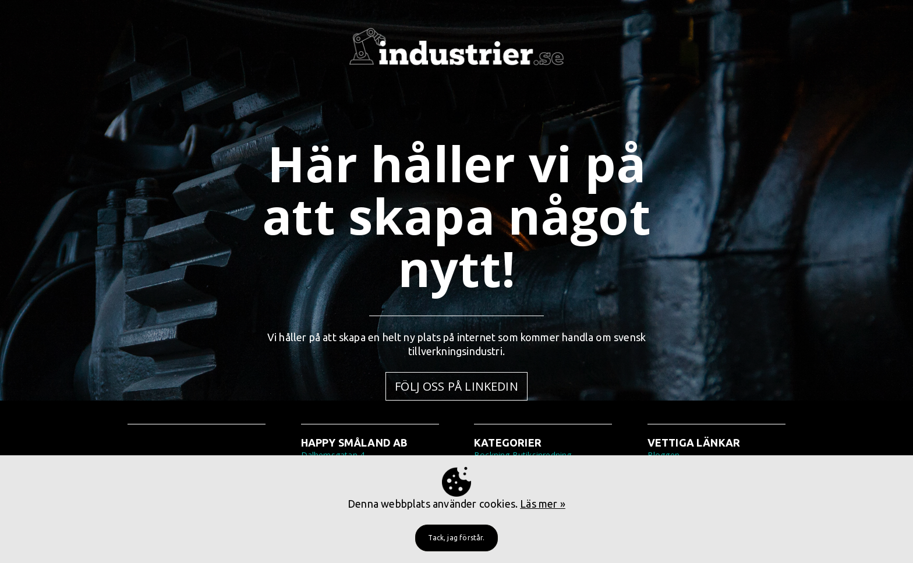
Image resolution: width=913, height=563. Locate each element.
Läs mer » (542, 503)
